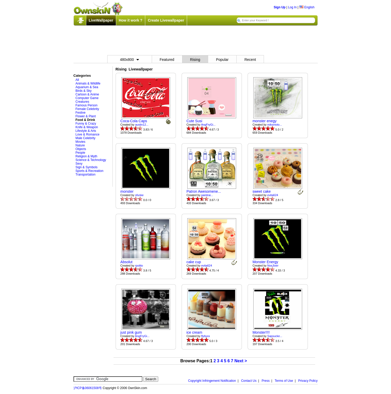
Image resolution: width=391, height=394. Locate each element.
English (307, 7)
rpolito (139, 265)
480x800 (129, 59)
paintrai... (207, 195)
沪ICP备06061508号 (88, 388)
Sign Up (280, 7)
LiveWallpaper (101, 20)
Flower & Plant (86, 116)
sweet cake (262, 191)
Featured (167, 59)
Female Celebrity (87, 109)
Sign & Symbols (87, 167)
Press (266, 381)
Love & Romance (88, 134)
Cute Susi (194, 121)
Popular (222, 59)
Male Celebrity (86, 138)
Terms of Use (284, 381)
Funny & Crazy (86, 123)
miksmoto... (274, 124)
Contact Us (248, 381)
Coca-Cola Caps (133, 121)
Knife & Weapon (87, 127)
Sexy (79, 163)
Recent (250, 59)
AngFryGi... (208, 124)
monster (127, 191)
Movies (80, 142)
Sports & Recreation (89, 171)
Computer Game (87, 98)
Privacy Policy (308, 381)
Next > (240, 361)
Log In (292, 7)
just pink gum (131, 332)
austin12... (141, 124)
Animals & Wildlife (88, 83)
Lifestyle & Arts (86, 131)
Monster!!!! (261, 332)
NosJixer (273, 265)
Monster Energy (265, 262)
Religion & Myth (86, 156)
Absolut (126, 262)
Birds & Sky (84, 91)
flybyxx (205, 336)
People (80, 152)
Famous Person (87, 105)
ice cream (194, 332)
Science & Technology (91, 160)
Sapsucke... (274, 336)
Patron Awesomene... (204, 191)
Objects (81, 149)
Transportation (86, 174)
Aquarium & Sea (87, 87)
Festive (81, 112)
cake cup (194, 262)
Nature (80, 145)
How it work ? (130, 20)
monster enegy (265, 121)
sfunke (139, 195)
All (77, 80)
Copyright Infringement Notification (212, 381)
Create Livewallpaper (166, 20)
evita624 (272, 195)
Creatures (82, 102)
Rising (195, 59)
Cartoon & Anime (87, 94)
